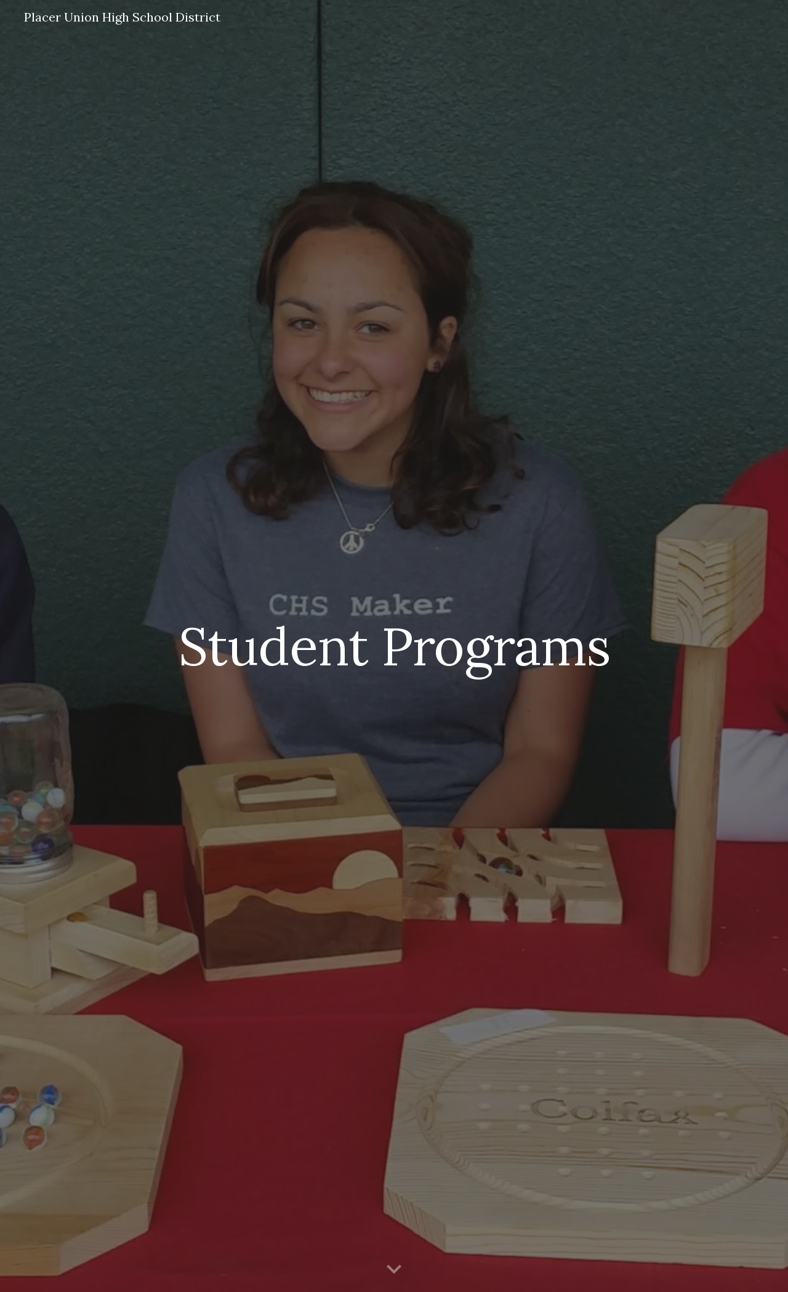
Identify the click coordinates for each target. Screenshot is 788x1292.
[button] (394, 1270)
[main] (394, 646)
